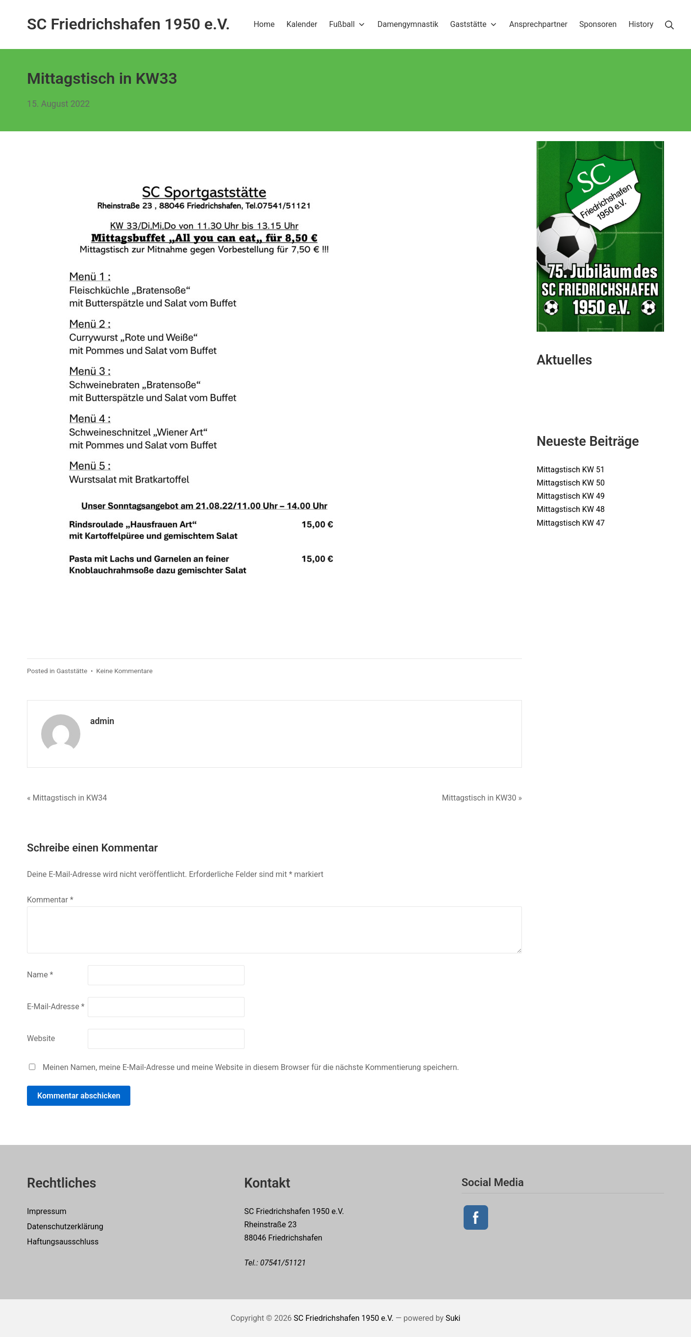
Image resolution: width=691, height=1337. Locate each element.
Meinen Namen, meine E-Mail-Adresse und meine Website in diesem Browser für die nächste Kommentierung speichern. (251, 1067)
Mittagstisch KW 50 (571, 482)
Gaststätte (71, 671)
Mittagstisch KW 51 (571, 469)
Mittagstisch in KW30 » (482, 797)
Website (41, 1038)
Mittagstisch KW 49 (571, 496)
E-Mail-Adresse (55, 1006)
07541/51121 (283, 1262)
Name (40, 974)
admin (102, 721)
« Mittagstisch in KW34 (67, 797)
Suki (452, 1318)
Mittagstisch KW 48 (571, 509)
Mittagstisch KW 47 (571, 523)
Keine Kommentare (124, 671)
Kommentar (50, 899)
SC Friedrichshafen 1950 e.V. (344, 1318)
